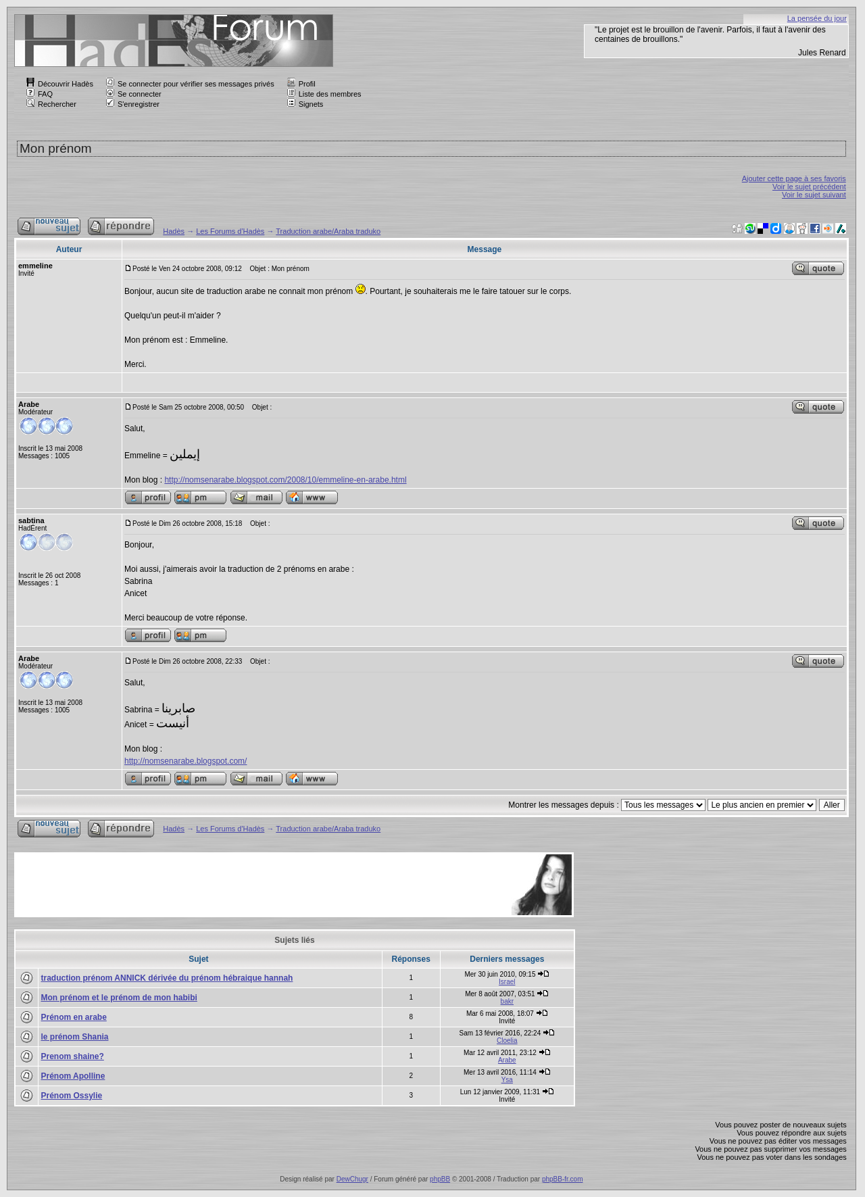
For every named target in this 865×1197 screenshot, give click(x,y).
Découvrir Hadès (59, 84)
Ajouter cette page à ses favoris (794, 178)
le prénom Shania (74, 1037)
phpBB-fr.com (562, 1179)
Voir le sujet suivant (814, 195)
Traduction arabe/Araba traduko (328, 231)
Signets (305, 104)
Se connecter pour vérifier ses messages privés (190, 84)
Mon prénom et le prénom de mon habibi (119, 997)
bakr (507, 1001)
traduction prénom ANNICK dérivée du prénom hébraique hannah (167, 978)
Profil (301, 84)
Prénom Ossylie (71, 1095)
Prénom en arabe (73, 1017)
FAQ (39, 94)
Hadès (173, 231)
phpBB (440, 1179)
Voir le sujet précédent (809, 186)
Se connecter (134, 94)
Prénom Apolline (73, 1076)
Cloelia (507, 1040)
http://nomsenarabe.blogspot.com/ (185, 761)
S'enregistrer (132, 104)
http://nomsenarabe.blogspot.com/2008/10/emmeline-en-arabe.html (285, 480)
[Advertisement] (262, 884)
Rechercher (51, 104)
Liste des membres (324, 94)
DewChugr (352, 1179)
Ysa (507, 1079)
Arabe (507, 1060)
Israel (507, 981)
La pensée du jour (817, 18)
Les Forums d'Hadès (230, 231)
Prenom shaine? (72, 1056)
